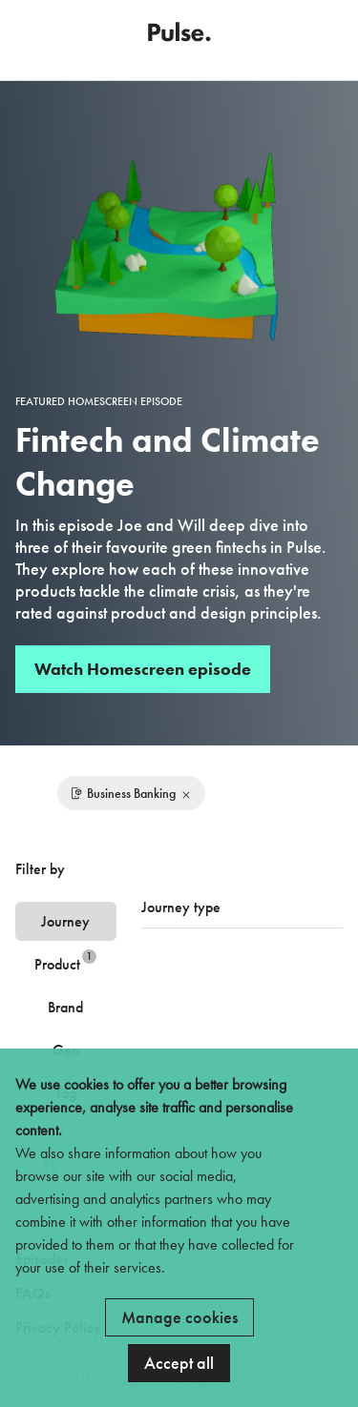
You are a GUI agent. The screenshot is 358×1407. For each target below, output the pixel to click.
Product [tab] (65, 961)
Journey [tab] (65, 921)
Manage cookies (179, 1317)
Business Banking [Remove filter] (131, 793)
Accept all (179, 1363)
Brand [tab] (65, 1007)
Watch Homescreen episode (142, 669)
